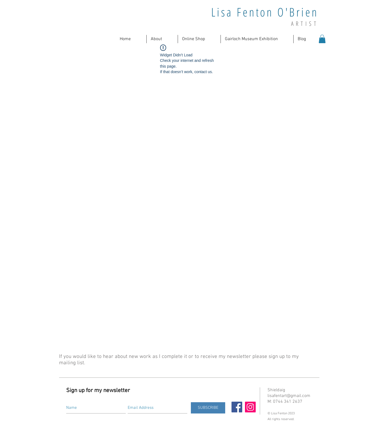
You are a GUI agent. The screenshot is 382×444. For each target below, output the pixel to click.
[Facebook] (237, 407)
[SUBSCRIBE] (208, 407)
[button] (162, 39)
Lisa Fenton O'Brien (265, 12)
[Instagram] (250, 407)
